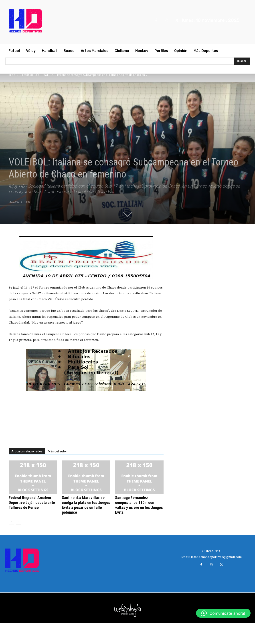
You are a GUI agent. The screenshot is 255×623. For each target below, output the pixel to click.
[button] (223, 613)
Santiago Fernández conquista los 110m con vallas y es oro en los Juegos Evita (139, 505)
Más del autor (57, 451)
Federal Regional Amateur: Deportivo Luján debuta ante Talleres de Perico (32, 502)
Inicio (12, 75)
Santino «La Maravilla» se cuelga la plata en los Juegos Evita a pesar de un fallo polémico (86, 505)
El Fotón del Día (29, 75)
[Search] (242, 61)
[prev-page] (11, 521)
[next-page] (18, 521)
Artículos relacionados (26, 451)
